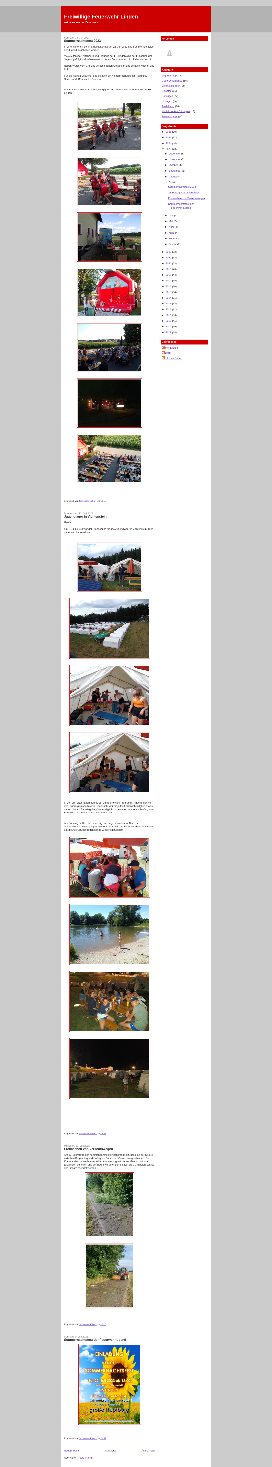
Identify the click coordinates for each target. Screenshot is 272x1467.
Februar (173, 238)
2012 (169, 309)
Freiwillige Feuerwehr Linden (101, 17)
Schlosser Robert (172, 358)
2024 (169, 143)
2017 (169, 280)
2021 (169, 257)
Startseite (110, 1450)
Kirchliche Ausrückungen (176, 111)
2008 (169, 332)
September (175, 170)
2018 (169, 274)
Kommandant (170, 347)
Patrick (167, 352)
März (172, 232)
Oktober (174, 165)
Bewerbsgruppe (171, 116)
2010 (169, 320)
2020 (169, 263)
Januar (173, 244)
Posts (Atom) (85, 1457)
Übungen (167, 101)
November (175, 159)
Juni (171, 215)
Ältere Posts (148, 1450)
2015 (169, 292)
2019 (169, 269)
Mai (171, 221)
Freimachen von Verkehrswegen (88, 1149)
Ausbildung (168, 106)
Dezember (175, 153)
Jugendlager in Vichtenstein (85, 516)
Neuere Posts (72, 1450)
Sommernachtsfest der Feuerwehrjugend (95, 1339)
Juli (171, 182)
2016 (169, 286)
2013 (169, 303)
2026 (169, 131)
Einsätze (167, 90)
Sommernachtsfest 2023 (82, 40)
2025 (169, 137)
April (172, 226)
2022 (169, 251)
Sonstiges (167, 96)
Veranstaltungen (171, 85)
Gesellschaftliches (172, 80)
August (173, 176)
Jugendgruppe (170, 75)
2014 (169, 297)
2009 (169, 326)
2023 (169, 149)
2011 (169, 315)
